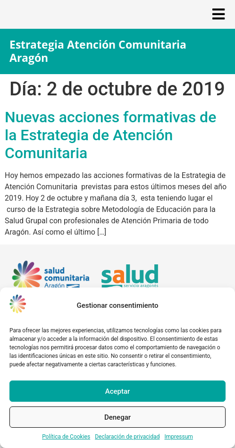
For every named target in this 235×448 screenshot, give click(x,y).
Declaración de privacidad (127, 436)
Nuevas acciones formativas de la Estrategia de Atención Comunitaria (110, 135)
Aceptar (117, 391)
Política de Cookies (66, 436)
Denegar (117, 417)
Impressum (178, 436)
